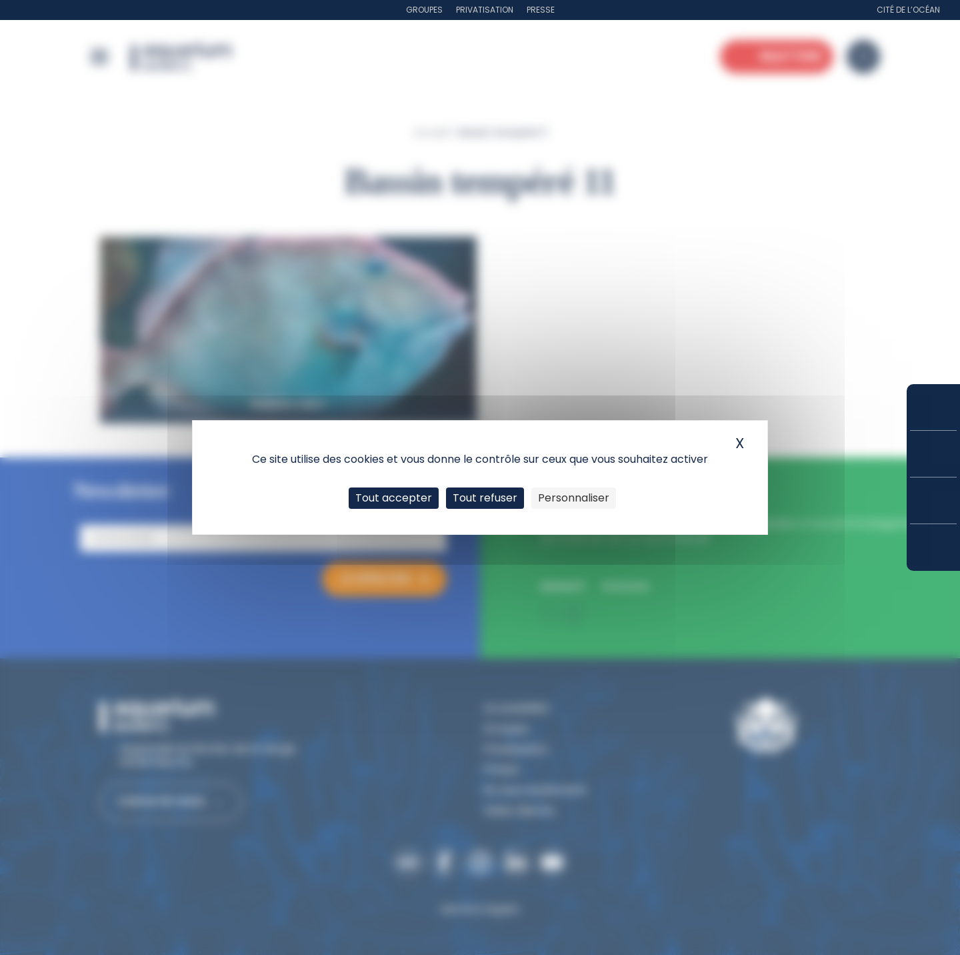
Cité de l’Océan (908, 9)
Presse (541, 9)
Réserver (933, 407)
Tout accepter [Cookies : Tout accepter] (393, 498)
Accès (933, 547)
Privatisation (484, 9)
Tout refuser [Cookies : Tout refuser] (485, 498)
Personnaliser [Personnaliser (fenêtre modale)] (573, 498)
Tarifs (933, 454)
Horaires (933, 501)
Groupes (424, 9)
